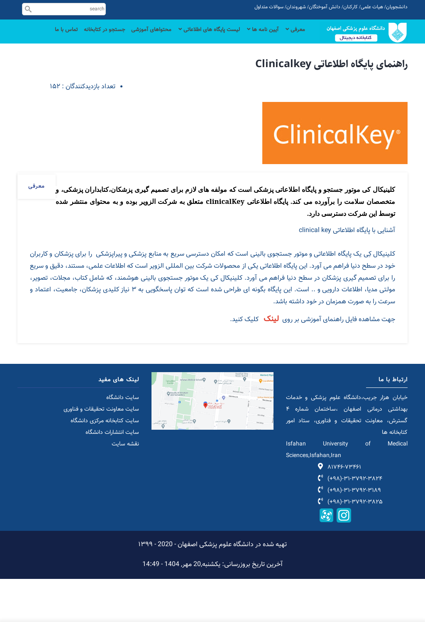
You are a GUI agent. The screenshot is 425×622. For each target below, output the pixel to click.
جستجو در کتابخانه (82, 38)
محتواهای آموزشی (134, 38)
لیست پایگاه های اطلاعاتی (199, 38)
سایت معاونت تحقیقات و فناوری (101, 452)
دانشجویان (397, 7)
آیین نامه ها (258, 38)
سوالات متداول (268, 7)
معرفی (294, 38)
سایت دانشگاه (122, 440)
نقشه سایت (125, 487)
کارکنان (350, 7)
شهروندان (296, 7)
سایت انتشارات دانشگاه (112, 475)
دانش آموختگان (324, 7)
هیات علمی (372, 7)
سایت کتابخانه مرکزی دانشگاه (105, 464)
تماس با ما (292, 72)
